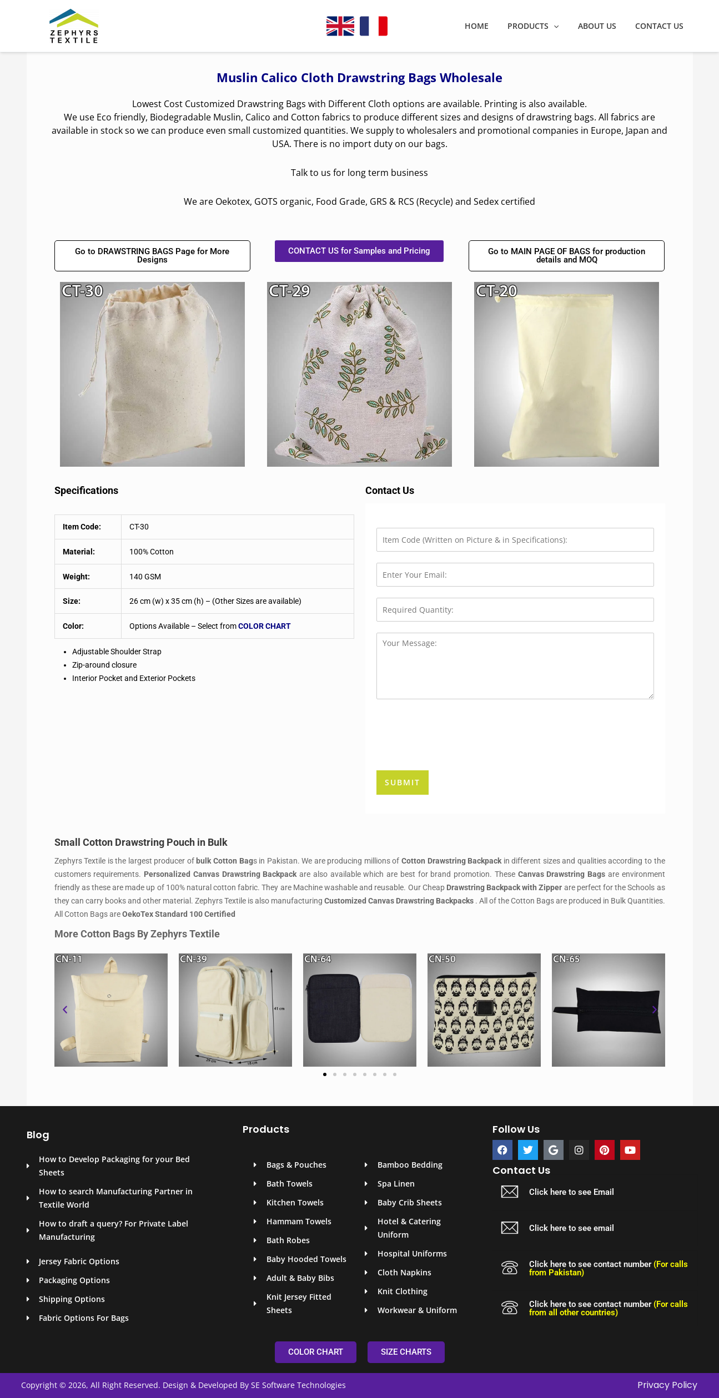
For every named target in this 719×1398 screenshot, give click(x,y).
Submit (402, 782)
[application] (562, 26)
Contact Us (661, 26)
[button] (65, 1010)
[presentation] (460, 752)
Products (541, 26)
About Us (602, 26)
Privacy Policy (667, 1385)
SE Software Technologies (298, 1385)
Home (488, 26)
